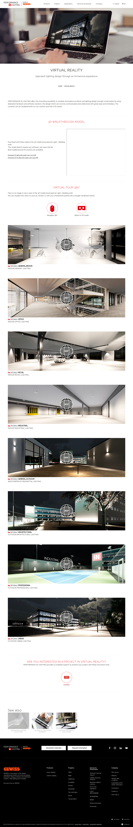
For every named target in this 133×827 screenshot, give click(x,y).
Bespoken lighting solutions (95, 783)
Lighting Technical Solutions (95, 778)
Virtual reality (69, 86)
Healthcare (71, 779)
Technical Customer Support (95, 774)
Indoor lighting (51, 772)
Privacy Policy (78, 824)
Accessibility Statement (96, 824)
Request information (79, 748)
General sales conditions (115, 779)
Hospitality (71, 782)
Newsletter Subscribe (53, 748)
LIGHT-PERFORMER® (94, 792)
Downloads (93, 806)
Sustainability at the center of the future (117, 783)
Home (60, 86)
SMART (92, 800)
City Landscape (72, 792)
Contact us (114, 791)
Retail (69, 775)
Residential (71, 789)
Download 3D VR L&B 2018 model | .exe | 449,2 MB (23, 157)
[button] (47, 4)
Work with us (115, 794)
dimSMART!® (94, 796)
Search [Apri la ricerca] (116, 4)
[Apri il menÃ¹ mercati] (124, 4)
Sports (70, 795)
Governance (115, 788)
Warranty (114, 775)
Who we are (115, 772)
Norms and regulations (93, 787)
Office (70, 772)
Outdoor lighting (51, 775)
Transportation (72, 799)
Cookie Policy (86, 824)
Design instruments (95, 803)
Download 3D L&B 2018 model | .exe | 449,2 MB (22, 155)
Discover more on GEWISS (11, 783)
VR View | (21, 266)
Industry (70, 785)
